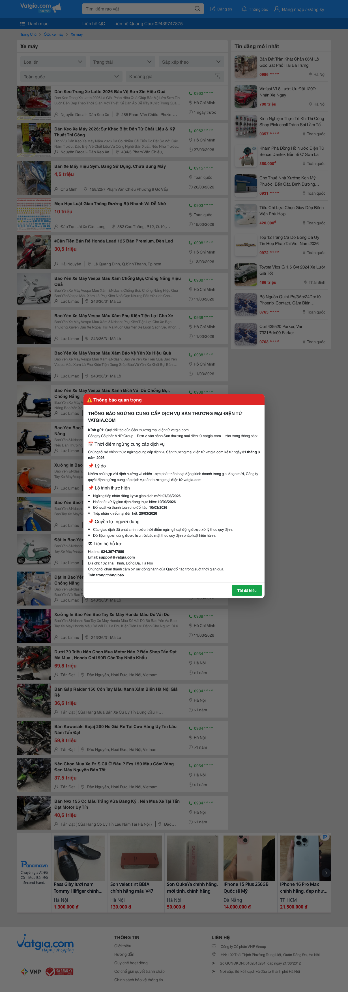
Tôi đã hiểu (247, 590)
